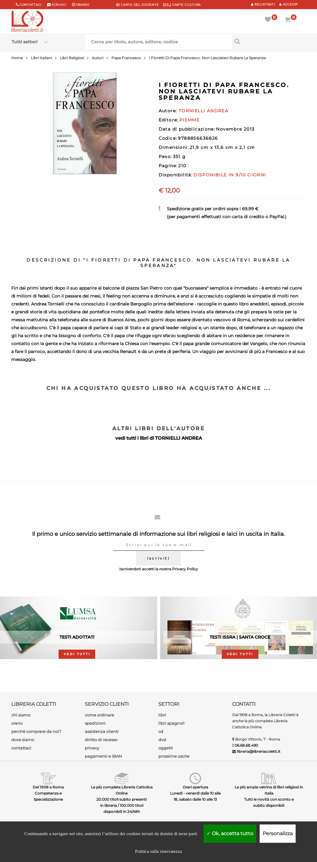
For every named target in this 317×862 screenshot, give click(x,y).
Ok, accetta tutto (230, 833)
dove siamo (22, 739)
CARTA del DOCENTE (137, 5)
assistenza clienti (102, 731)
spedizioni (95, 723)
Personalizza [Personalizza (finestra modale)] (278, 833)
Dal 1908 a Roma (48, 787)
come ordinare (99, 714)
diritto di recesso (101, 739)
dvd (162, 739)
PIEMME (189, 120)
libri (162, 714)
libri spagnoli (171, 723)
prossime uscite (173, 756)
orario (82, 5)
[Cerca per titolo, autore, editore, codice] (268, 41)
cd (160, 731)
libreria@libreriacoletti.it (258, 751)
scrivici (59, 5)
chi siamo (21, 714)
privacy (92, 747)
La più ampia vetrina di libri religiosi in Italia (269, 790)
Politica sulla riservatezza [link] (158, 851)
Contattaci (30, 5)
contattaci (21, 747)
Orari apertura (195, 787)
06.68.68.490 (246, 745)
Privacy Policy (185, 569)
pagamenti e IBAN (103, 756)
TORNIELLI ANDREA (178, 438)
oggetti (165, 747)
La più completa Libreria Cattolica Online (122, 790)
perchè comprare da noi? (36, 731)
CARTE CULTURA (182, 5)
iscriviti (158, 558)
